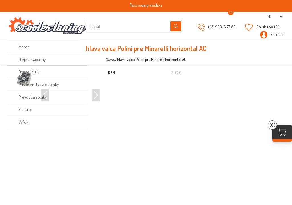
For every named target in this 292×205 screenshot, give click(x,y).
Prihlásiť (276, 34)
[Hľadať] (134, 26)
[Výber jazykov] (274, 16)
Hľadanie (175, 26)
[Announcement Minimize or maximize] (231, 12)
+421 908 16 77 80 (222, 27)
